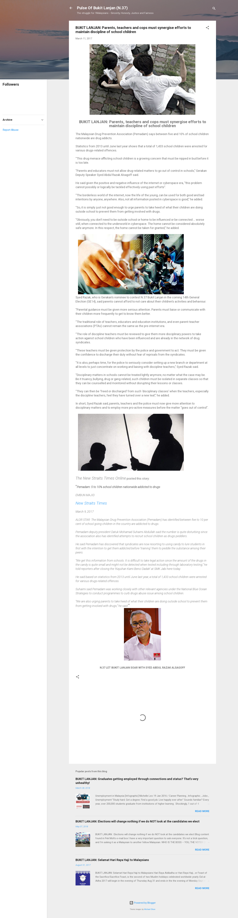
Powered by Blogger (142, 902)
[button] (207, 28)
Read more (202, 811)
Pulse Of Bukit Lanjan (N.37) (102, 8)
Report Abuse (11, 129)
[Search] (214, 9)
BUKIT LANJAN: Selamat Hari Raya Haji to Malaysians (112, 860)
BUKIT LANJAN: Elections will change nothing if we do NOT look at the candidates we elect (137, 821)
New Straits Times (91, 503)
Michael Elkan (149, 909)
